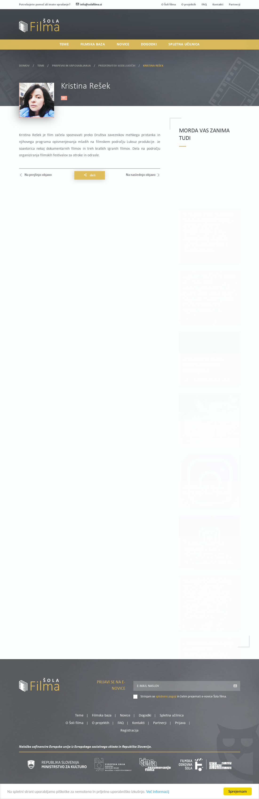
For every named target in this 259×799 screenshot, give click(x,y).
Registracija (232, 28)
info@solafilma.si (89, 4)
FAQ (204, 4)
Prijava (210, 28)
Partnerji (234, 4)
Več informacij (157, 791)
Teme (64, 44)
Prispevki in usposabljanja (71, 64)
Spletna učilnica (183, 44)
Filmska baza (92, 44)
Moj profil (216, 22)
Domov (24, 64)
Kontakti (217, 4)
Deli (90, 175)
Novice (123, 44)
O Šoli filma (168, 4)
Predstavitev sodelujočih (116, 64)
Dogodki (149, 44)
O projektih (188, 4)
